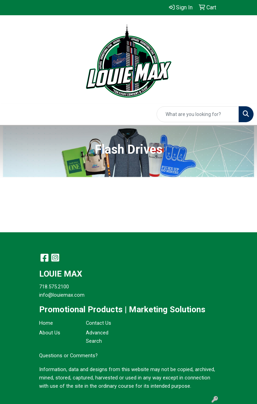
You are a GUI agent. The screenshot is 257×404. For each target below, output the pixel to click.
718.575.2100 (54, 287)
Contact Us (98, 323)
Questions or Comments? (68, 355)
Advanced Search (97, 337)
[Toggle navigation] (10, 114)
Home (46, 323)
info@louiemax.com (62, 295)
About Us (49, 333)
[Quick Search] (198, 114)
